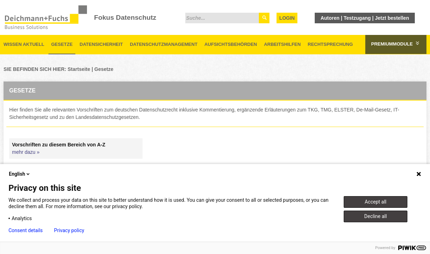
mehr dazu (23, 152)
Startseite (79, 69)
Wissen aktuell (24, 44)
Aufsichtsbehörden (230, 44)
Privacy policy (69, 230)
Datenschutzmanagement (163, 44)
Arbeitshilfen (282, 44)
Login (287, 18)
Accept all (376, 202)
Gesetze (62, 44)
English (20, 174)
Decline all (375, 216)
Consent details (25, 230)
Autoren (329, 18)
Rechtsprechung (330, 44)
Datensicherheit (101, 44)
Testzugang (357, 18)
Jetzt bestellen (392, 18)
